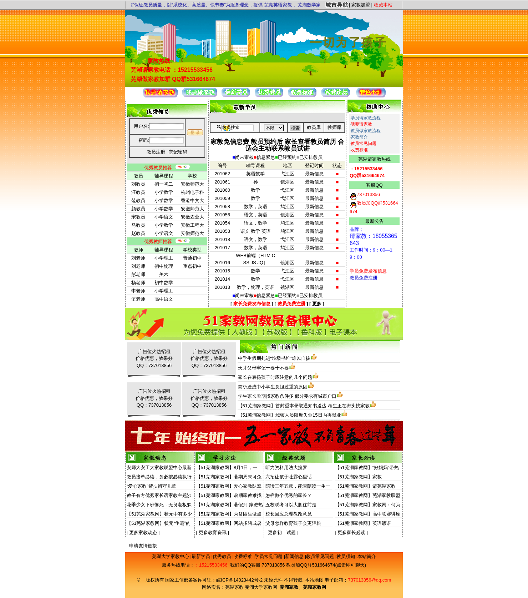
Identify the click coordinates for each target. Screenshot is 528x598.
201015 (222, 270)
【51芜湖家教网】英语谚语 (363, 523)
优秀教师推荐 (158, 241)
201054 (222, 223)
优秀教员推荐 (158, 167)
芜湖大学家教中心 (171, 556)
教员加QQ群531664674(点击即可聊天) (326, 565)
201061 (222, 182)
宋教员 (138, 217)
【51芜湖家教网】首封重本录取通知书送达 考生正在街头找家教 (304, 405)
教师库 (334, 127)
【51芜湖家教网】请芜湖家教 (365, 486)
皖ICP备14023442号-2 (240, 580)
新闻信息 (295, 556)
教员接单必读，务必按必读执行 (159, 476)
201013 (222, 287)
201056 (222, 214)
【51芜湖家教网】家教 (358, 476)
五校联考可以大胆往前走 (290, 504)
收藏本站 (383, 4)
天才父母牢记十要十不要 (263, 368)
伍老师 (138, 299)
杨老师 (138, 282)
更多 (316, 303)
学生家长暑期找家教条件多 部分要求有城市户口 (287, 396)
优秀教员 (223, 556)
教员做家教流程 (366, 130)
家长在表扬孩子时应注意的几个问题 (275, 377)
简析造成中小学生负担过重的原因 (273, 387)
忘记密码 (178, 152)
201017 (222, 247)
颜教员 (138, 208)
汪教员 (138, 192)
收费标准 (359, 149)
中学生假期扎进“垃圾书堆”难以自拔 (274, 358)
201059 (222, 198)
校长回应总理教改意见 (288, 514)
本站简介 (366, 556)
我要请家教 (361, 124)
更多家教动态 (143, 532)
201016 (222, 262)
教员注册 (156, 152)
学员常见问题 (269, 556)
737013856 (273, 565)
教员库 (314, 127)
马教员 (138, 225)
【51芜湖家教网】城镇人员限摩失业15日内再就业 (289, 415)
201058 (222, 206)
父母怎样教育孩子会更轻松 (293, 523)
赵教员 (138, 233)
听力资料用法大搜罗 (286, 467)
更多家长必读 (351, 532)
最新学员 (202, 556)
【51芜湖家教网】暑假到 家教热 (229, 504)
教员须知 (346, 556)
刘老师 (138, 258)
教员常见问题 (363, 143)
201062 (222, 173)
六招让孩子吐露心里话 (288, 476)
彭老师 (138, 274)
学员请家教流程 (366, 117)
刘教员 (138, 184)
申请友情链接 (143, 545)
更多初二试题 (282, 532)
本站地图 (314, 580)
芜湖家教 (234, 587)
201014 (222, 279)
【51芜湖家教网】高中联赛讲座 (367, 514)
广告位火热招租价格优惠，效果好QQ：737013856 (154, 358)
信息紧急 (266, 157)
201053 (222, 231)
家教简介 (359, 137)
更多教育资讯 (213, 532)
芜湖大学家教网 (261, 587)
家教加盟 (360, 4)
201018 (222, 239)
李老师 (138, 290)
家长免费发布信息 (251, 303)
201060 (222, 190)
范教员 (138, 200)
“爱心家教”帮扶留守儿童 (151, 486)
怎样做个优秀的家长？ (288, 495)
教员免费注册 (291, 303)
